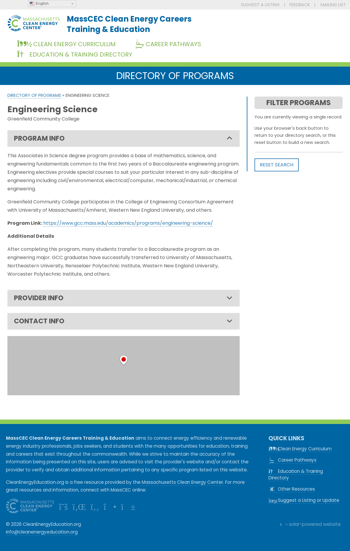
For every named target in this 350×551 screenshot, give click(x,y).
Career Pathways (170, 44)
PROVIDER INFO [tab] (123, 298)
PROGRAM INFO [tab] (123, 139)
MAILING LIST (333, 5)
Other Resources (291, 489)
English (39, 3)
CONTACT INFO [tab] (123, 321)
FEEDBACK (299, 5)
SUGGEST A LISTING (260, 5)
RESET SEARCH (276, 164)
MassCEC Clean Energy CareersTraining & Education (129, 24)
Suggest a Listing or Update (303, 500)
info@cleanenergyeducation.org (42, 532)
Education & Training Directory (74, 54)
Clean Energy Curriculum (66, 44)
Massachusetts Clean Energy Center (182, 482)
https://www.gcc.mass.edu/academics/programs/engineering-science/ (128, 223)
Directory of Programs (34, 95)
